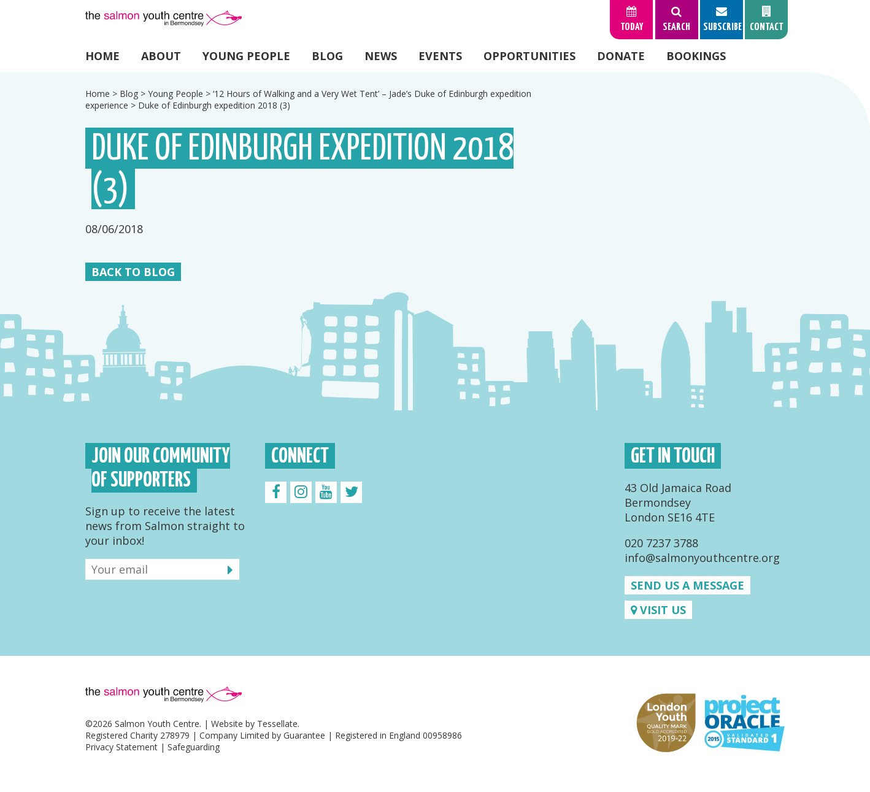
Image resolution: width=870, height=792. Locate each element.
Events (440, 55)
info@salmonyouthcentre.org (702, 557)
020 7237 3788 (661, 543)
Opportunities (529, 55)
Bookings (696, 55)
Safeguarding (193, 747)
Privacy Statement (121, 747)
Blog (327, 55)
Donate (621, 55)
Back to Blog (133, 271)
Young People (246, 55)
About (161, 55)
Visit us (658, 609)
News (380, 55)
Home (102, 55)
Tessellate (277, 723)
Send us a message (687, 585)
